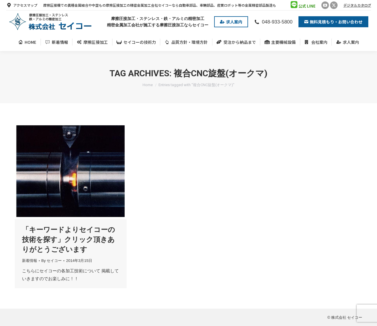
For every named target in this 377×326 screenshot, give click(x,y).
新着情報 (29, 260)
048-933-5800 (273, 22)
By (51, 260)
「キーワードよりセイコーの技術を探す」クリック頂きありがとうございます (68, 239)
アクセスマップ (21, 5)
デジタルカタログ (357, 5)
